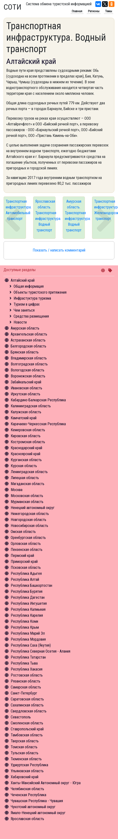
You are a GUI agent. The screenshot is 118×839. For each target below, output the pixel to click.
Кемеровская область (28, 430)
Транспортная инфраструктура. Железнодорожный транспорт (104, 210)
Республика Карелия (27, 615)
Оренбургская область (28, 537)
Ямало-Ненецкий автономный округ (38, 813)
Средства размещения (31, 316)
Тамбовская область (27, 735)
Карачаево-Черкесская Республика (38, 424)
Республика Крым (25, 627)
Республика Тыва (24, 663)
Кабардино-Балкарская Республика (38, 400)
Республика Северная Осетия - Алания (40, 651)
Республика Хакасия (26, 669)
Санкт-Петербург (24, 693)
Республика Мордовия (28, 639)
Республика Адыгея (26, 573)
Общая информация (29, 286)
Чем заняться (24, 310)
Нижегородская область (30, 513)
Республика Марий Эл (28, 633)
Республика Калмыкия (28, 609)
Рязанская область (25, 681)
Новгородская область (28, 519)
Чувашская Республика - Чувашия (37, 801)
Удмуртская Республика (29, 765)
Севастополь (21, 717)
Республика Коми (24, 621)
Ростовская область (27, 675)
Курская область (24, 466)
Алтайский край (23, 280)
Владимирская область (29, 358)
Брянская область (25, 352)
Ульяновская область (27, 771)
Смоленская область (27, 723)
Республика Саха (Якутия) (31, 645)
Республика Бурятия (26, 591)
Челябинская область (27, 789)
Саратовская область (27, 699)
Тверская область (25, 741)
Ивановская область (26, 388)
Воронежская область (28, 376)
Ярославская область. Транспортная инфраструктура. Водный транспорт (45, 215)
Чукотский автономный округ (33, 807)
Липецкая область (25, 477)
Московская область (27, 495)
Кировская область (26, 436)
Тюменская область (26, 759)
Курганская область (26, 460)
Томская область (24, 747)
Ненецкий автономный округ (33, 507)
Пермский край (22, 555)
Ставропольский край (27, 729)
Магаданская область (27, 483)
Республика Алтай (25, 579)
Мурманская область (27, 501)
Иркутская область (25, 394)
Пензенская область (26, 549)
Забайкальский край (26, 382)
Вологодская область (27, 370)
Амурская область (25, 328)
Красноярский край (25, 454)
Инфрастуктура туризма (32, 298)
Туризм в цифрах (27, 304)
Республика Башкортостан (31, 585)
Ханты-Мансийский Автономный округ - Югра (46, 783)
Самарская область (26, 687)
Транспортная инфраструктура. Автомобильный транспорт (16, 210)
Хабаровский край (24, 777)
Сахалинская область (27, 705)
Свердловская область (28, 711)
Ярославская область (27, 819)
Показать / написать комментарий (59, 250)
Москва (16, 489)
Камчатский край (23, 418)
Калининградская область (31, 406)
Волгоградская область (29, 364)
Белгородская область (28, 346)
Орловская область (26, 543)
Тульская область (24, 753)
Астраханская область (28, 340)
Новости (20, 322)
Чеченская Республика (28, 795)
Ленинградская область (29, 472)
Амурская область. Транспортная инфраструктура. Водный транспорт (75, 215)
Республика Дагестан (28, 597)
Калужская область (26, 412)
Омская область (23, 531)
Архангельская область (29, 334)
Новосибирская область (29, 525)
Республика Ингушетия (29, 603)
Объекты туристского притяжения (40, 292)
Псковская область (26, 567)
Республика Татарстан (28, 657)
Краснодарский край (26, 448)
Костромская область (28, 442)
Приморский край (24, 561)
